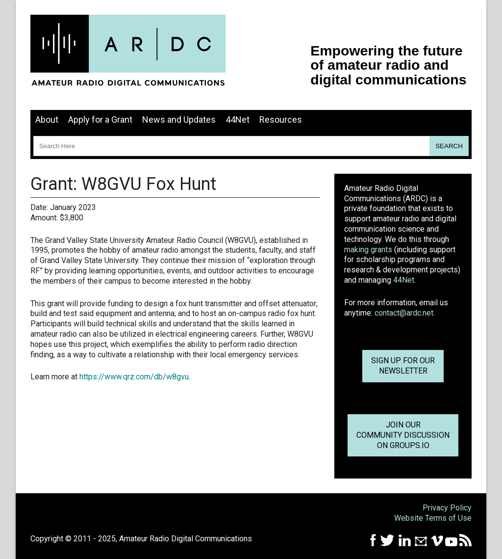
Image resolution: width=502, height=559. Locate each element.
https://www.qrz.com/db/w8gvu (134, 376)
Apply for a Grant (100, 119)
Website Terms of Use (433, 518)
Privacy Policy (447, 507)
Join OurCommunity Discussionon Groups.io (403, 435)
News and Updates (179, 119)
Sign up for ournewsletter (403, 365)
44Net (238, 119)
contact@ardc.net (404, 313)
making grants (368, 249)
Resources (280, 119)
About (46, 119)
